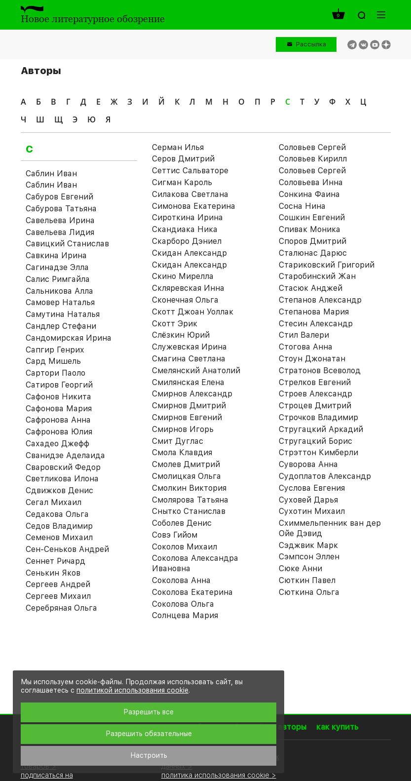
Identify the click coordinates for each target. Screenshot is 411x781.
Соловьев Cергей (312, 147)
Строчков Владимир (318, 417)
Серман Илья (178, 147)
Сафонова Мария (59, 408)
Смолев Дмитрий (186, 464)
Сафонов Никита (58, 396)
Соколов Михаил (184, 546)
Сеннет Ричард (55, 561)
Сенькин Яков (53, 573)
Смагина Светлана (188, 358)
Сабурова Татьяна (61, 208)
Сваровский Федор (63, 467)
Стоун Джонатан (312, 358)
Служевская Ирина (189, 346)
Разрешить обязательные (149, 734)
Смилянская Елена (188, 382)
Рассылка (311, 44)
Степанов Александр (320, 300)
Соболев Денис (182, 523)
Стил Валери (304, 335)
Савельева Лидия (60, 232)
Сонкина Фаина (309, 194)
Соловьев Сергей (312, 170)
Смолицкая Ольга (186, 476)
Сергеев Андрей (58, 584)
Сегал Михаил (53, 502)
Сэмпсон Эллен (309, 556)
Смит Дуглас (177, 441)
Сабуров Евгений (59, 196)
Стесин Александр (316, 323)
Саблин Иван (51, 173)
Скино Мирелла (183, 276)
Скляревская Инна (188, 288)
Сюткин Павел (307, 580)
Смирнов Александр (192, 393)
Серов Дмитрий (183, 158)
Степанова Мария (314, 311)
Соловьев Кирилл (313, 158)
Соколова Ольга (183, 604)
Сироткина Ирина (187, 217)
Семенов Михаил (59, 537)
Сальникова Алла (59, 291)
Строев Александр (315, 393)
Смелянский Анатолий (196, 370)
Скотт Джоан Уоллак (192, 311)
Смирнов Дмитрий (189, 405)
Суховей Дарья (308, 500)
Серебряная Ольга (61, 608)
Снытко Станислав (188, 511)
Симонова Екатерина (193, 206)
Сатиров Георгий (59, 385)
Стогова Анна (306, 346)
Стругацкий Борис (315, 441)
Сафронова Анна (58, 420)
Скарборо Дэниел (187, 241)
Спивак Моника (309, 229)
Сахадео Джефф (57, 443)
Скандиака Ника (185, 229)
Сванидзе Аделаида (65, 455)
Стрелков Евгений (315, 382)
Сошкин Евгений (312, 217)
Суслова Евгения (312, 488)
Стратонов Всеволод (320, 370)
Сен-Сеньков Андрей (67, 549)
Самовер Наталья (60, 302)
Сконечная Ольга (185, 300)
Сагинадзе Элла (57, 267)
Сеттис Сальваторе (190, 170)
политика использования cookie (215, 775)
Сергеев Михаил (58, 596)
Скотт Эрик (174, 323)
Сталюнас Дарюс (313, 253)
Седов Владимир (59, 526)
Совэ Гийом (174, 535)
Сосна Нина (302, 206)
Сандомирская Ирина (69, 338)
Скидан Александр (189, 253)
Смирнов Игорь (183, 429)
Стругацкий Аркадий (321, 429)
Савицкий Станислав (67, 243)
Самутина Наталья (63, 314)
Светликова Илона (62, 478)
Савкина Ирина (56, 255)
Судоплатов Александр (325, 476)
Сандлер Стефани (61, 326)
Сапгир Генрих (55, 349)
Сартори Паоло (55, 373)
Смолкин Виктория (189, 488)
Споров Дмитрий (312, 241)
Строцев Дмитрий (315, 405)
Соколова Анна (181, 580)
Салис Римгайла (58, 279)
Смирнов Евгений (187, 417)
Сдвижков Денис (59, 490)
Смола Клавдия (182, 452)
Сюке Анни (300, 568)
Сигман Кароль (182, 182)
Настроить (148, 755)
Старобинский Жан (317, 276)
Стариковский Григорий (326, 265)
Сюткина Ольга (309, 592)
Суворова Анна (308, 464)
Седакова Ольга (57, 514)
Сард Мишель (53, 361)
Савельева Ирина (60, 220)
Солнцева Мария (185, 615)
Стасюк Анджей (310, 288)
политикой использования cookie (132, 690)
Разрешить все (148, 712)
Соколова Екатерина (192, 592)
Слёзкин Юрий (181, 335)
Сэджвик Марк (308, 545)
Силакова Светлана (190, 194)
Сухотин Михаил (312, 511)
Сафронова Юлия (59, 431)
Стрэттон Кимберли (318, 452)
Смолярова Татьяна (190, 500)
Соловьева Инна (311, 182)
